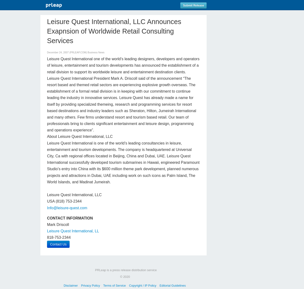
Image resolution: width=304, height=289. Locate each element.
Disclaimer (71, 285)
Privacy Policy (90, 285)
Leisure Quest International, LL (73, 231)
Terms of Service (114, 285)
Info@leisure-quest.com (67, 208)
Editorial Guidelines (173, 285)
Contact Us (58, 244)
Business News (96, 52)
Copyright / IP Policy (142, 285)
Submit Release (193, 5)
